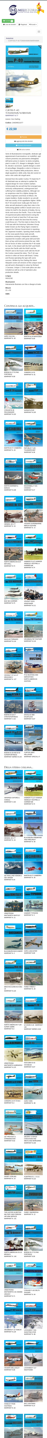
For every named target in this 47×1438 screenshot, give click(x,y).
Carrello (8, 21)
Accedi (33, 24)
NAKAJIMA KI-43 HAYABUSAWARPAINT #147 (29, 1065)
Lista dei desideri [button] (9, 24)
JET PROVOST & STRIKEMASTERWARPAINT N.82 (10, 1139)
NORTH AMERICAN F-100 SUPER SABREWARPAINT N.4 (12, 1027)
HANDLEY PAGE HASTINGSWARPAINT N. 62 (10, 1406)
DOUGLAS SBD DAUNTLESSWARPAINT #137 (29, 717)
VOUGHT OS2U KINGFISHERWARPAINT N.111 (30, 603)
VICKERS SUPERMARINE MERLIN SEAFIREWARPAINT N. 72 (32, 526)
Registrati (23, 24)
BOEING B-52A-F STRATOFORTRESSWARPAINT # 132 (11, 717)
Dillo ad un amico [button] (23, 149)
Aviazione (9, 38)
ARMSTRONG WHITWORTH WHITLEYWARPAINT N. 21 (12, 915)
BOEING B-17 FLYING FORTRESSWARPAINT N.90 (11, 374)
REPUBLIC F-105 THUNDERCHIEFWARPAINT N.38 (30, 450)
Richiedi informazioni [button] (23, 145)
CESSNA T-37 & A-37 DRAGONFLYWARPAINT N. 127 (11, 677)
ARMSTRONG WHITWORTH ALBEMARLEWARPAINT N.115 (13, 1065)
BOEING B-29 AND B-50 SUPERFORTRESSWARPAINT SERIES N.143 (13, 755)
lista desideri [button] (23, 141)
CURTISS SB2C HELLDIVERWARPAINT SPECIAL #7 (32, 754)
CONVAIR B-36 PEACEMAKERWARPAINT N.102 (10, 412)
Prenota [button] (23, 137)
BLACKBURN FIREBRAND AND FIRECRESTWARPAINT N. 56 (33, 840)
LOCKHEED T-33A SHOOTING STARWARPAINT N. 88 (30, 1332)
